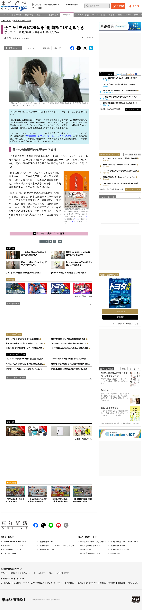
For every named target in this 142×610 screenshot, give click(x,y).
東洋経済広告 (85, 549)
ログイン (136, 6)
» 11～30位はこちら (133, 109)
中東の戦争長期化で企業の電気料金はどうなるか (24, 343)
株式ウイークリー (47, 549)
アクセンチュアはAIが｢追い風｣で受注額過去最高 (24, 364)
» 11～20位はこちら (133, 189)
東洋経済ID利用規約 (107, 583)
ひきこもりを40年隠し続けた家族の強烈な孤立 (23, 273)
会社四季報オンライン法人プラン (124, 542)
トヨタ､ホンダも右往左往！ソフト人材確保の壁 (24, 348)
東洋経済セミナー (118, 545)
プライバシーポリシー (55, 583)
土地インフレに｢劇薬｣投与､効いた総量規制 (22, 339)
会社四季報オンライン (12, 549)
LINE (51, 525)
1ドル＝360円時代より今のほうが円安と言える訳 (24, 359)
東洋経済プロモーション (90, 553)
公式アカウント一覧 (27, 573)
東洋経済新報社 (14, 599)
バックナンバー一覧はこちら (126, 324)
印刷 (48, 48)
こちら (76, 219)
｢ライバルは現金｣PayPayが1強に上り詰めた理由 (69, 348)
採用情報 (13, 573)
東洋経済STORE (46, 542)
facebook (35, 525)
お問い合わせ (133, 583)
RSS (66, 525)
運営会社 (4, 573)
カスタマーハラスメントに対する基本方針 (54, 573)
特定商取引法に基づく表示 (87, 583)
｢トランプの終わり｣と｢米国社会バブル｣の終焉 (68, 359)
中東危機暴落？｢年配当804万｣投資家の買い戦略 (69, 369)
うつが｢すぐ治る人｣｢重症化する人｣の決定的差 (68, 273)
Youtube (58, 525)
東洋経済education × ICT (13, 545)
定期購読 (120, 317)
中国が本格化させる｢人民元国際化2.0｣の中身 (68, 339)
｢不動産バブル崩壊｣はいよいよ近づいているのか (24, 369)
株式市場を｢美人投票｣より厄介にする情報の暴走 (69, 364)
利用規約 (121, 583)
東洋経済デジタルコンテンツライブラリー (57, 545)
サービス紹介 (6, 583)
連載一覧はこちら (84, 439)
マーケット (6, 20)
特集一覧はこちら (84, 296)
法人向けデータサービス (90, 545)
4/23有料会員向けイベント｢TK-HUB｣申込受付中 (61, 5)
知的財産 (70, 583)
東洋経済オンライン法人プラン (93, 542)
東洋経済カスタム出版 (120, 549)
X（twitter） (43, 525)
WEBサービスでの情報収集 (33, 583)
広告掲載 (17, 583)
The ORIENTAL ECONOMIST (15, 541)
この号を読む (120, 311)
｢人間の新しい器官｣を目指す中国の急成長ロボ (68, 343)
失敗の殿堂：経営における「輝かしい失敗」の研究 (48, 136)
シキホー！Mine (9, 553)
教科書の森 (115, 553)
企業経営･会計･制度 (22, 20)
